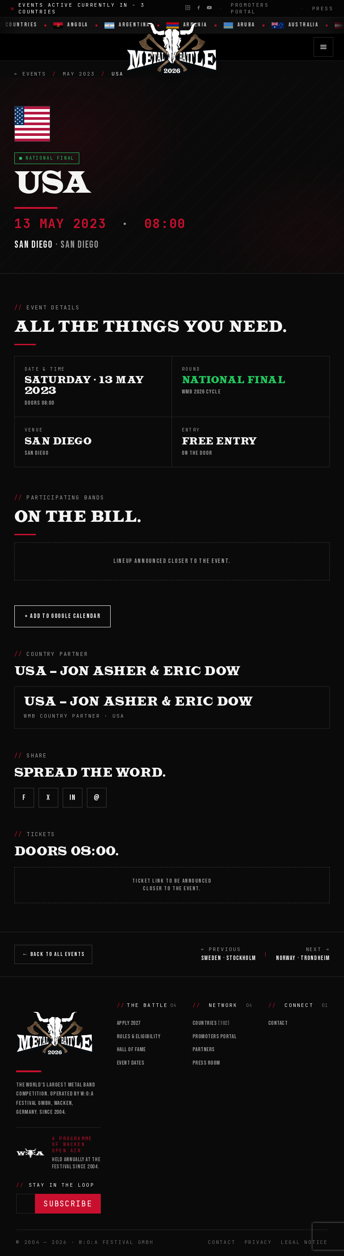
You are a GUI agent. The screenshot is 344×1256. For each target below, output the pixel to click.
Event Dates (131, 1062)
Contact (278, 1023)
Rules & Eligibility (139, 1036)
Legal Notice (304, 1242)
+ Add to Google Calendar (62, 616)
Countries (211, 1023)
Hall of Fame (131, 1049)
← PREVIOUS (228, 954)
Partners (204, 1049)
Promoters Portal (250, 8)
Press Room (206, 1062)
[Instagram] (187, 7)
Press (322, 8)
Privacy (258, 1242)
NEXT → (303, 954)
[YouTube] (209, 7)
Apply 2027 (129, 1023)
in (72, 797)
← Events (30, 74)
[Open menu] (323, 47)
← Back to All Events (53, 954)
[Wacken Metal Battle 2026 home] (172, 47)
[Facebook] (198, 7)
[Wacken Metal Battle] (58, 1032)
